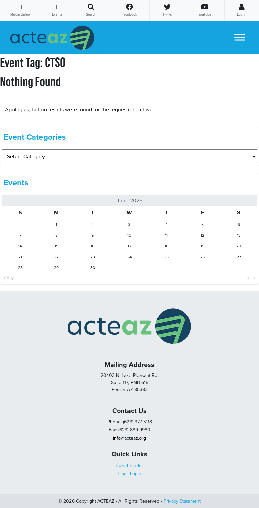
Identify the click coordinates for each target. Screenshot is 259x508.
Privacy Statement (182, 501)
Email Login (129, 473)
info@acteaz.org (129, 438)
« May (9, 277)
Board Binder (129, 465)
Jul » (251, 277)
